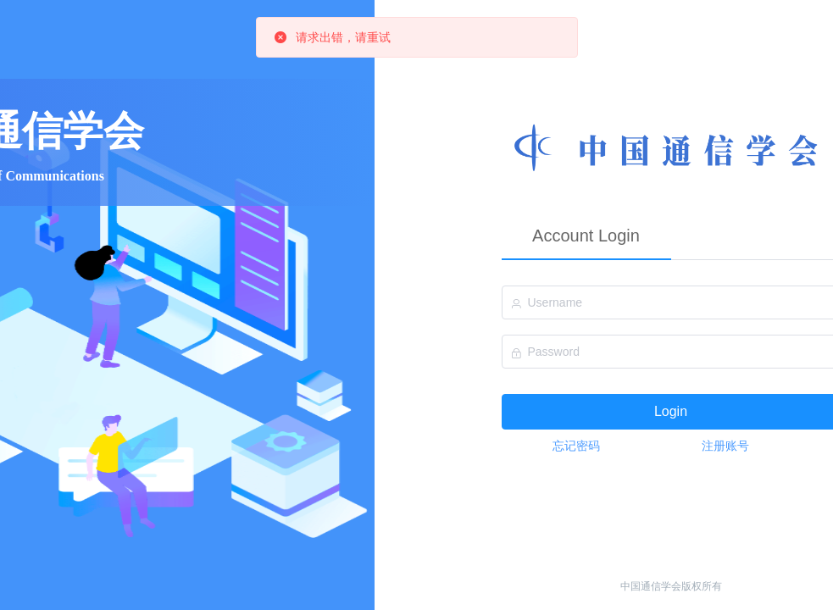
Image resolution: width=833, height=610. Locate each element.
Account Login (586, 235)
